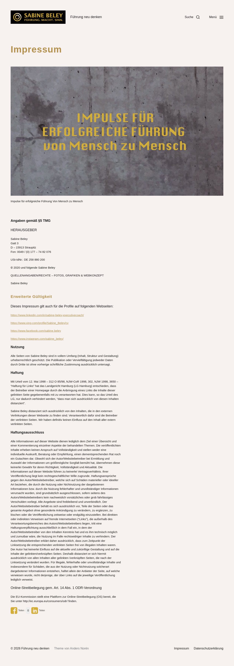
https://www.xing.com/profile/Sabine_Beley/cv (40, 323)
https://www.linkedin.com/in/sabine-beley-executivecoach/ (47, 315)
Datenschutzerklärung (208, 648)
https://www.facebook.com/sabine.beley (36, 330)
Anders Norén (79, 648)
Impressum (181, 648)
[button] (192, 17)
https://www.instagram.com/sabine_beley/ (37, 338)
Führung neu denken (35, 648)
